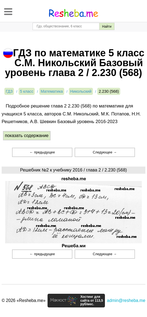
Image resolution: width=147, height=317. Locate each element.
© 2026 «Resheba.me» (24, 300)
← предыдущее (42, 152)
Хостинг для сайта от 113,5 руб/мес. (91, 300)
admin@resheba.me (126, 300)
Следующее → (105, 152)
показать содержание (27, 135)
